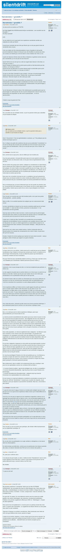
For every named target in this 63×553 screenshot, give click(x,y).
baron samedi (8, 484)
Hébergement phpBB (38, 550)
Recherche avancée (55, 6)
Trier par (40, 530)
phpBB (27, 549)
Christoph (7, 110)
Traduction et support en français (27, 550)
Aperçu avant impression (56, 10)
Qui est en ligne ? (6, 541)
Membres (51, 12)
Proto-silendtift (28, 10)
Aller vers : (39, 537)
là (16, 401)
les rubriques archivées (18, 10)
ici (13, 401)
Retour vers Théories (7, 537)
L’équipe (18, 547)
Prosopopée (5, 103)
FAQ (46, 12)
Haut (59, 107)
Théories (35, 10)
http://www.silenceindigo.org (9, 527)
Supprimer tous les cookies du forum (29, 547)
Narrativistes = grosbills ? (12, 17)
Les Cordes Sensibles (14, 104)
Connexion (57, 12)
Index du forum (8, 10)
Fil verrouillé (7, 19)
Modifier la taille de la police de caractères (59, 10)
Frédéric (7, 24)
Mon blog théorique (7, 106)
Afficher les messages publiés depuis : (18, 530)
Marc (6, 125)
